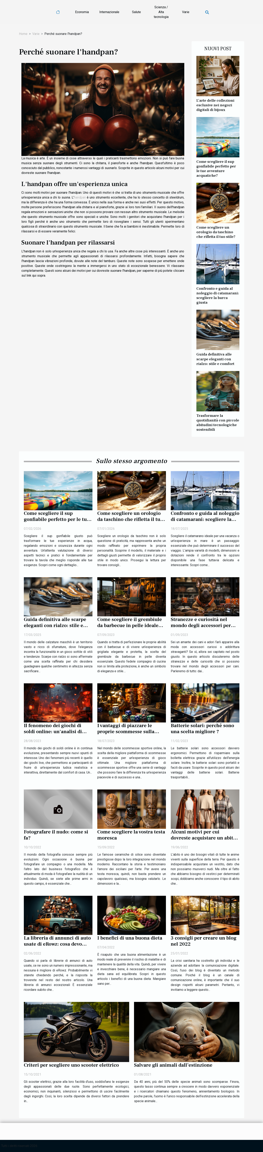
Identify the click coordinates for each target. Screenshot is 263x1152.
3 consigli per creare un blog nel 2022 (204, 941)
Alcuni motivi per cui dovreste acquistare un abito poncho (203, 838)
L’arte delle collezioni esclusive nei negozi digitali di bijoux (215, 105)
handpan (80, 197)
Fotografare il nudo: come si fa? (56, 835)
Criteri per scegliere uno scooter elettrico (71, 1065)
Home (23, 34)
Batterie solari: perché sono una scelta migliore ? (202, 728)
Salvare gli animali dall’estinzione (173, 1065)
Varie (185, 12)
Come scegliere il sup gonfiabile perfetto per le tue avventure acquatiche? (216, 168)
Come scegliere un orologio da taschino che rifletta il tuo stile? (215, 232)
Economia (82, 12)
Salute (136, 12)
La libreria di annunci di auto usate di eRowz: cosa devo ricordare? (57, 944)
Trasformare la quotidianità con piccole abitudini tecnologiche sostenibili (217, 422)
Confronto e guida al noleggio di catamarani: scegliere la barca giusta (217, 295)
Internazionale (109, 12)
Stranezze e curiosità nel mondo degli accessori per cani (201, 625)
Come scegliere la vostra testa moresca (131, 835)
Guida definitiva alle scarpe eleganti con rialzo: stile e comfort (215, 359)
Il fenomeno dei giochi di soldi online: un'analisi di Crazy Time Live (53, 731)
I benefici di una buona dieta (129, 938)
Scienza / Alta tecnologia (161, 12)
